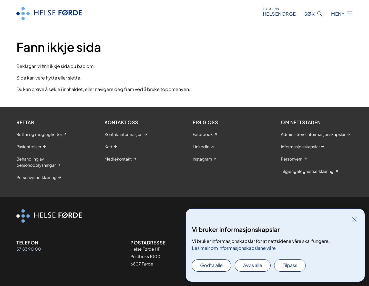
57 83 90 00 (28, 249)
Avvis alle (252, 265)
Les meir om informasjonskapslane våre (234, 248)
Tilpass (290, 265)
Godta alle (211, 265)
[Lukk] (354, 219)
